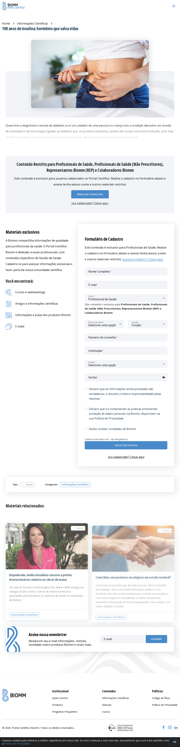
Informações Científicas (32, 23)
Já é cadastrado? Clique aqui (126, 457)
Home (6, 23)
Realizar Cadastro (90, 194)
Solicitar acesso (126, 445)
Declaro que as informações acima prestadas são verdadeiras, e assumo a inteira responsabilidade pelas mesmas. (125, 393)
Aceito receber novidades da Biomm (112, 429)
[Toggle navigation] (174, 6)
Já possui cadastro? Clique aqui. (142, 259)
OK (173, 742)
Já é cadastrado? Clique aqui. (90, 203)
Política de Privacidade (17, 743)
